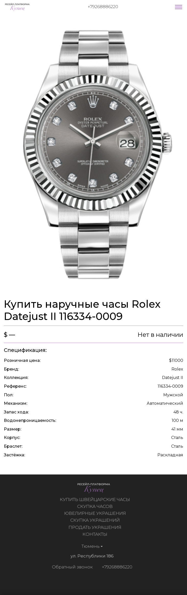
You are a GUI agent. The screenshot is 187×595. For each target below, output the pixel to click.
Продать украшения (96, 527)
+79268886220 (103, 6)
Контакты (96, 534)
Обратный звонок (71, 566)
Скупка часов (96, 506)
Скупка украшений (96, 520)
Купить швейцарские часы (96, 499)
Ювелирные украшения (96, 513)
